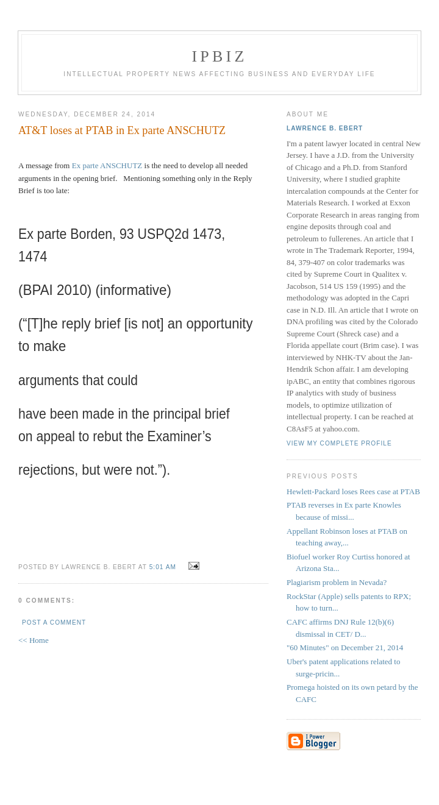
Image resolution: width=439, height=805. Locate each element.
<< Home (33, 640)
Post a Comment (54, 622)
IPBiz (220, 56)
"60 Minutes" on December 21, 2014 (345, 647)
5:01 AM (162, 567)
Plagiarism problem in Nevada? (337, 582)
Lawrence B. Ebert (325, 128)
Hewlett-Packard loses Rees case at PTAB (353, 491)
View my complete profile (339, 443)
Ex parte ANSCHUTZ (108, 165)
